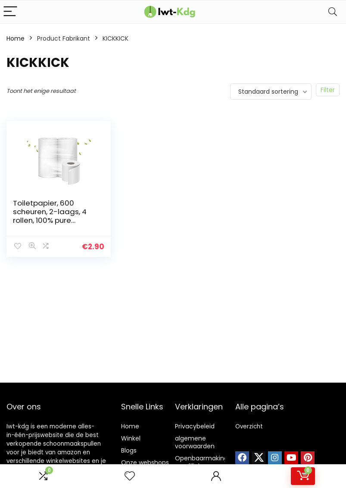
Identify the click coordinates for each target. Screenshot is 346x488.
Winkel (130, 438)
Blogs (129, 450)
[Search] (332, 11)
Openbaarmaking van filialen (201, 462)
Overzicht (249, 426)
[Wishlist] (130, 476)
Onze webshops (145, 462)
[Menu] (10, 11)
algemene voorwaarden (195, 442)
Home (15, 38)
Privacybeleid (195, 426)
